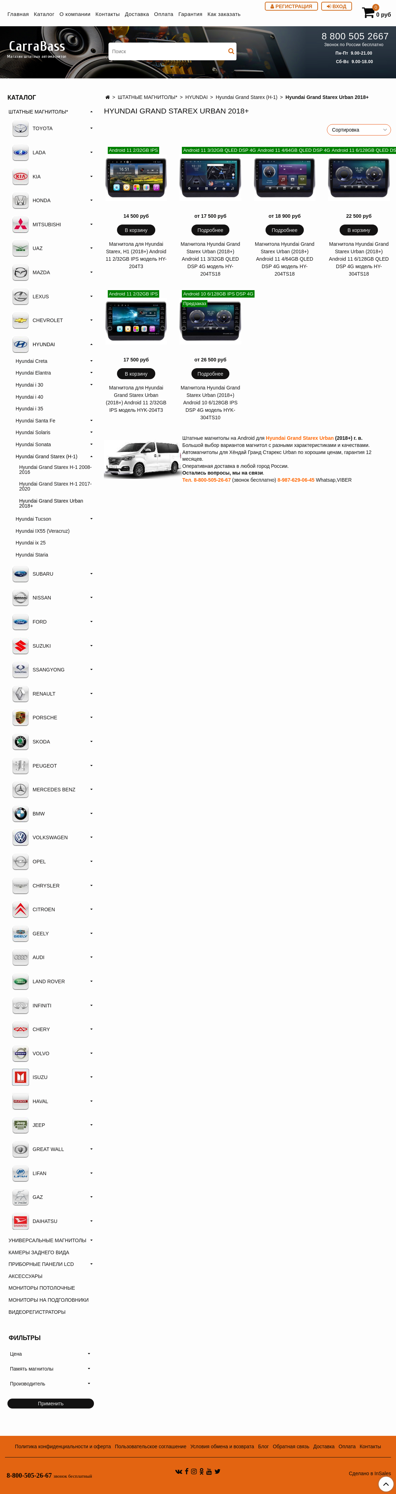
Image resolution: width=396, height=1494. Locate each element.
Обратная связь (291, 1446)
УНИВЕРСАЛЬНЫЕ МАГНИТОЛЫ (47, 1240)
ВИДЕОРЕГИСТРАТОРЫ (37, 1312)
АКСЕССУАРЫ (26, 1276)
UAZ (27, 248)
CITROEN (33, 909)
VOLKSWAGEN (40, 837)
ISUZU (30, 1077)
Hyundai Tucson (33, 519)
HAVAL (30, 1101)
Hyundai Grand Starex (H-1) (246, 97)
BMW (28, 813)
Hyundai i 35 (29, 408)
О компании (75, 14)
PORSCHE (34, 717)
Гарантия (190, 14)
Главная (18, 14)
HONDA (31, 200)
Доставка (137, 14)
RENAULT (33, 693)
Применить (50, 1403)
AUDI (28, 957)
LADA (29, 152)
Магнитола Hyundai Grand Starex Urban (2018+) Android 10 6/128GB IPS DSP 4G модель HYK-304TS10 (210, 402)
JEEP (28, 1125)
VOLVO (30, 1053)
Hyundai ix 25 (31, 543)
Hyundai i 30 (29, 385)
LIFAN (29, 1173)
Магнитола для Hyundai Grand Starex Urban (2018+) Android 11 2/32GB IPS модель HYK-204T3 (136, 399)
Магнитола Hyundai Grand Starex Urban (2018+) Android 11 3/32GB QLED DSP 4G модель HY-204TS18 (210, 259)
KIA (26, 176)
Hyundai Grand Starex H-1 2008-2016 (55, 469)
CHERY (31, 1029)
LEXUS (30, 296)
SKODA (31, 741)
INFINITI (31, 1005)
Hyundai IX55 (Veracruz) (43, 531)
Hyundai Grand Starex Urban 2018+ (51, 503)
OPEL (29, 861)
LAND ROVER (38, 981)
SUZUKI (31, 645)
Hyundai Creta (32, 361)
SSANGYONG (38, 669)
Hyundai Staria (32, 555)
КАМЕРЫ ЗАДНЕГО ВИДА (39, 1252)
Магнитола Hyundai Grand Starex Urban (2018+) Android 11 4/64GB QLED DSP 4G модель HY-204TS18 (284, 259)
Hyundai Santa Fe (35, 421)
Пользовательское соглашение (150, 1446)
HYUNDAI (196, 97)
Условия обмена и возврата (222, 1446)
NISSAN (31, 597)
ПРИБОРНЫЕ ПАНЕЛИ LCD (41, 1264)
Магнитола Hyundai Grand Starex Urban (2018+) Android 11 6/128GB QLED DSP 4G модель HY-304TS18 (359, 259)
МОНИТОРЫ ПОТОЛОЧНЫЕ (42, 1288)
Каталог (44, 14)
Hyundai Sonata (33, 444)
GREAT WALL (38, 1149)
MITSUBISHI (36, 224)
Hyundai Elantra (33, 373)
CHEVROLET (37, 320)
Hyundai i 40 (29, 397)
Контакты (107, 14)
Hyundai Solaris (33, 432)
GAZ (27, 1197)
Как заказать (224, 14)
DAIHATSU (34, 1221)
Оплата (164, 14)
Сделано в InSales (370, 1473)
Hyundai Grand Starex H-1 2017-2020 (55, 486)
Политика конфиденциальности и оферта (63, 1446)
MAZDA (31, 272)
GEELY (30, 933)
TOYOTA (32, 128)
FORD (29, 621)
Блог (263, 1446)
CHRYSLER (36, 885)
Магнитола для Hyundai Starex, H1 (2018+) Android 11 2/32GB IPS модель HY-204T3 (136, 255)
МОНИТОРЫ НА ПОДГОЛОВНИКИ (49, 1300)
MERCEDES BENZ (44, 789)
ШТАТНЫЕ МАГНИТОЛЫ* (147, 97)
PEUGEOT (34, 765)
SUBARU (32, 573)
